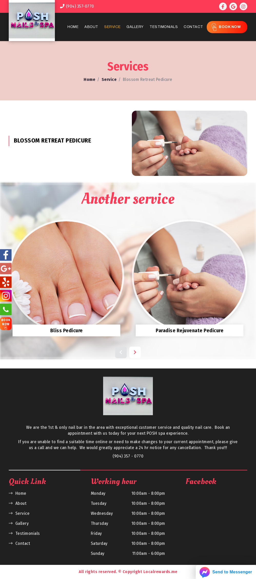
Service (112, 27)
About (91, 27)
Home (72, 27)
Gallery (135, 27)
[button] (121, 352)
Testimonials (164, 27)
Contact (193, 27)
